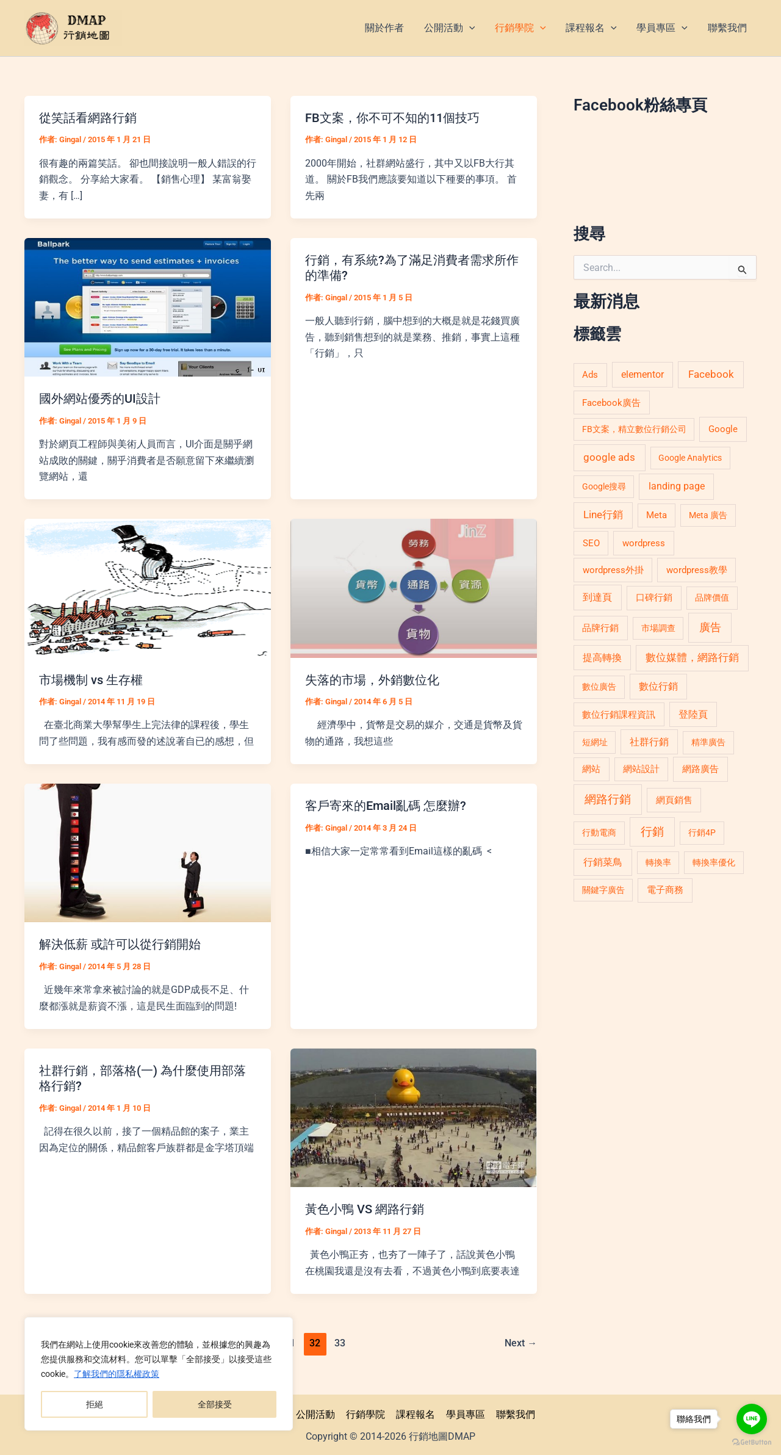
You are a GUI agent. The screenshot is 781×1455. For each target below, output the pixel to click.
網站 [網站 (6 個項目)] (591, 769)
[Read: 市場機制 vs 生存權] (147, 587)
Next (521, 1340)
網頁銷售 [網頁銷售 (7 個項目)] (674, 800)
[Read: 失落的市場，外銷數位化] (413, 587)
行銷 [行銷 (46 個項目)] (652, 832)
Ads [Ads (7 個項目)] (590, 374)
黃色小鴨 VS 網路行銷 (364, 1207)
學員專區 (463, 1412)
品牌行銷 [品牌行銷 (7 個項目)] (600, 628)
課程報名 (414, 1412)
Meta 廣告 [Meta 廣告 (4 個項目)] (708, 515)
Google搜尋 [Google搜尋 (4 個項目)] (604, 486)
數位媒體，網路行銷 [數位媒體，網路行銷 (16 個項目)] (692, 657)
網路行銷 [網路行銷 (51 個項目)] (608, 799)
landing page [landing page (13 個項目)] (677, 486)
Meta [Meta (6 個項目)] (656, 515)
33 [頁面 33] (340, 1340)
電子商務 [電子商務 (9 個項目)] (665, 889)
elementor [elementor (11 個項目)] (642, 374)
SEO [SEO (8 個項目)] (591, 543)
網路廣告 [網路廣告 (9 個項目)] (700, 769)
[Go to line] (751, 1419)
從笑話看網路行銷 (88, 117)
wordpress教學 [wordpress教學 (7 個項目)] (696, 570)
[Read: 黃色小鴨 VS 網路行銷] (413, 1115)
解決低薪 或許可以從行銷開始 (120, 943)
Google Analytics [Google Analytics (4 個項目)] (690, 458)
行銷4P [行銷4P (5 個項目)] (702, 833)
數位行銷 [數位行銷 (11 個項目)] (658, 686)
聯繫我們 (512, 1412)
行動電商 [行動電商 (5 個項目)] (599, 833)
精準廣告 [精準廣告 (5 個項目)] (708, 742)
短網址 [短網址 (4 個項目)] (595, 742)
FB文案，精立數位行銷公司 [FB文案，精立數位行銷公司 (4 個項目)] (634, 429)
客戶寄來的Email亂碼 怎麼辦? (385, 804)
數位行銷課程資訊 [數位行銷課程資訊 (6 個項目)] (618, 714)
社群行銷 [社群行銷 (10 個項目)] (649, 742)
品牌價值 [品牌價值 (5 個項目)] (712, 598)
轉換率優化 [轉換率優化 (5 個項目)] (714, 862)
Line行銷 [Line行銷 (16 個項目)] (603, 515)
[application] (471, 28)
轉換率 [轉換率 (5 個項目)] (658, 862)
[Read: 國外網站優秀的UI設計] (147, 306)
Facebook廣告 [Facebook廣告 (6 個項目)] (611, 402)
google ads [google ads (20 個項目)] (609, 457)
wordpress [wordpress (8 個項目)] (643, 543)
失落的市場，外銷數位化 (372, 678)
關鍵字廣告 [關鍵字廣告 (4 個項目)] (603, 890)
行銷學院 (366, 1412)
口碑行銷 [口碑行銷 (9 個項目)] (654, 597)
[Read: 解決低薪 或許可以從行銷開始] (147, 851)
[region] (158, 1374)
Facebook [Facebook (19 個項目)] (711, 374)
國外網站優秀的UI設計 (99, 398)
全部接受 (215, 1404)
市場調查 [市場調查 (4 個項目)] (658, 628)
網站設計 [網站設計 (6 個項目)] (641, 769)
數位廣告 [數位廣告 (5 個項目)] (599, 687)
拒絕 (94, 1404)
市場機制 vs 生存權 (91, 678)
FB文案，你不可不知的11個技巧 (392, 117)
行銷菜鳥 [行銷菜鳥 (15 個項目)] (602, 862)
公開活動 (317, 1412)
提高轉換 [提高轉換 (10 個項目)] (602, 657)
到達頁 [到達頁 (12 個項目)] (597, 597)
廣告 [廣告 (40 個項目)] (710, 627)
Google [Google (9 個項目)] (723, 429)
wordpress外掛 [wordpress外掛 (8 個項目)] (613, 570)
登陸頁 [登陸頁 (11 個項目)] (693, 714)
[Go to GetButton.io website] (751, 1442)
